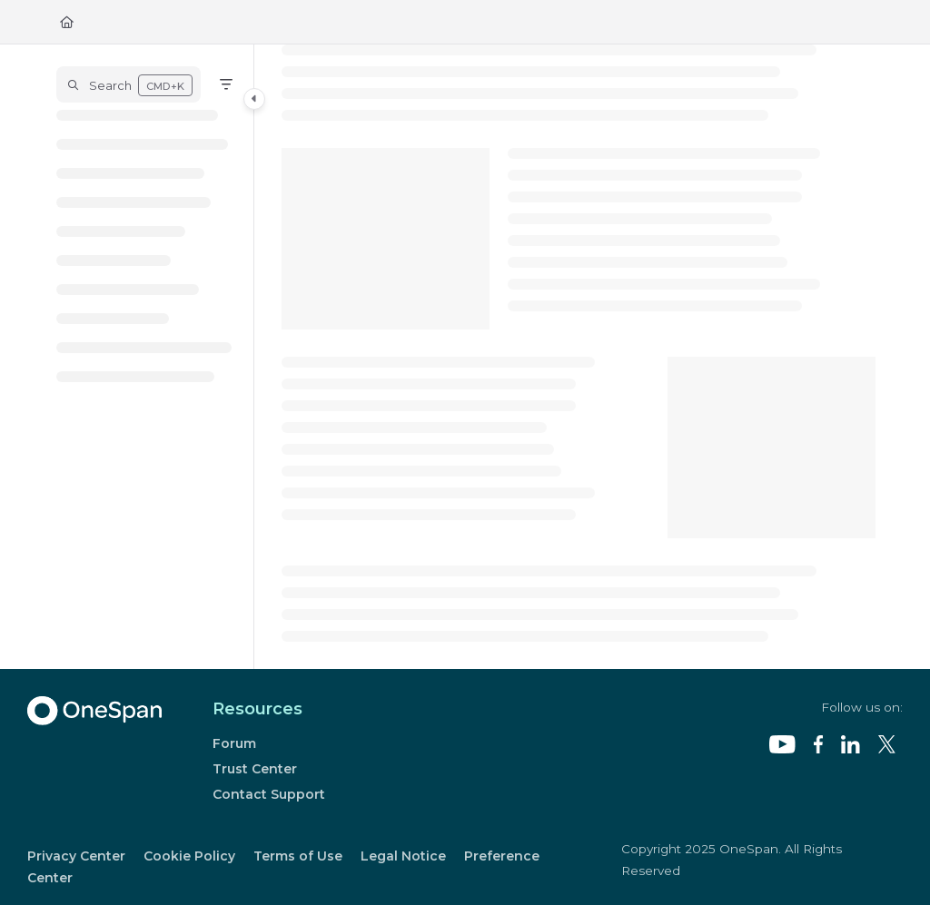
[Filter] (226, 84)
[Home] (67, 22)
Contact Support (269, 794)
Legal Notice (403, 856)
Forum (234, 743)
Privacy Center (76, 856)
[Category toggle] (254, 99)
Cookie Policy (189, 856)
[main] (578, 356)
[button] (128, 84)
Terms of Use (297, 856)
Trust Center (255, 769)
